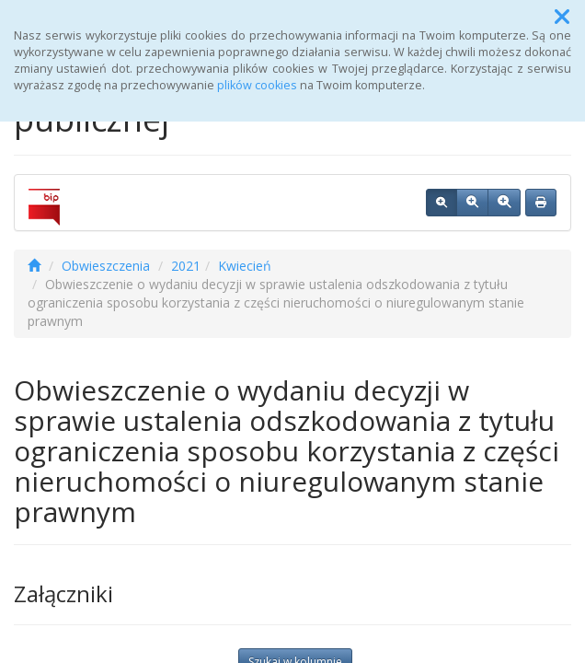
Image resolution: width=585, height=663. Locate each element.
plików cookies (257, 85)
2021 (186, 265)
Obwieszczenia (106, 265)
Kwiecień (244, 265)
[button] (562, 16)
